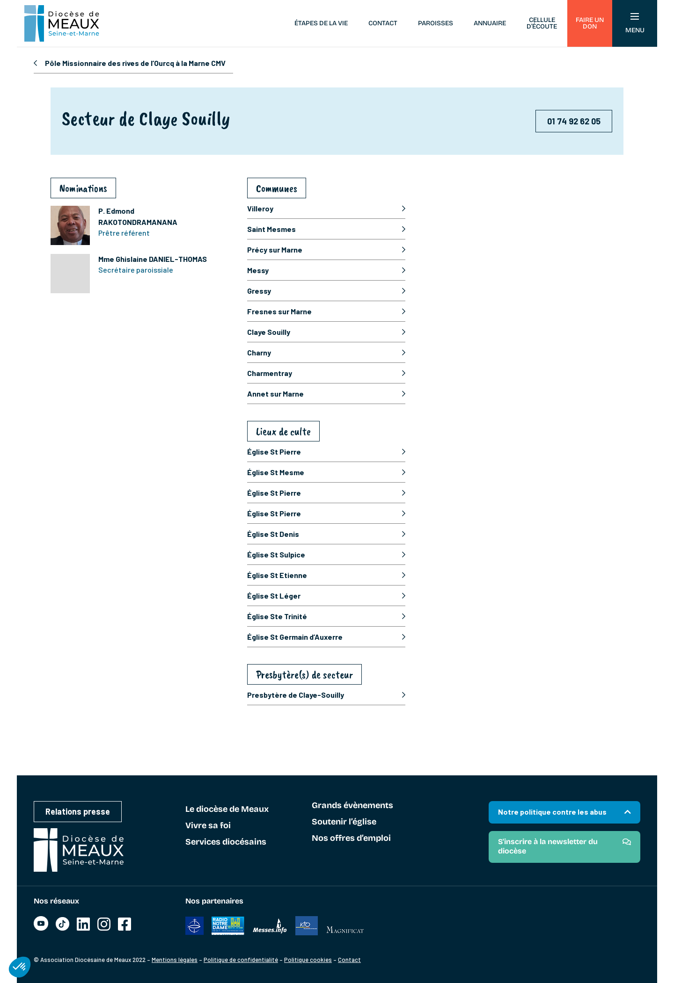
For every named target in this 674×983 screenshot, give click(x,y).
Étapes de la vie (321, 23)
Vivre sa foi (208, 826)
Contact (382, 23)
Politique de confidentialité (241, 959)
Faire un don (590, 23)
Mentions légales (175, 959)
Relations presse (77, 811)
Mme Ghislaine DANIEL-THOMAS (152, 258)
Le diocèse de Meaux (227, 809)
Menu (635, 23)
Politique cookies (308, 959)
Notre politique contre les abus (552, 811)
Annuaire (490, 23)
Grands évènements (352, 805)
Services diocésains (225, 842)
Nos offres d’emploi (351, 838)
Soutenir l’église (344, 822)
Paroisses (435, 23)
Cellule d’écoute (542, 23)
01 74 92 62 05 (574, 121)
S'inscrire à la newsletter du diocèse (548, 846)
